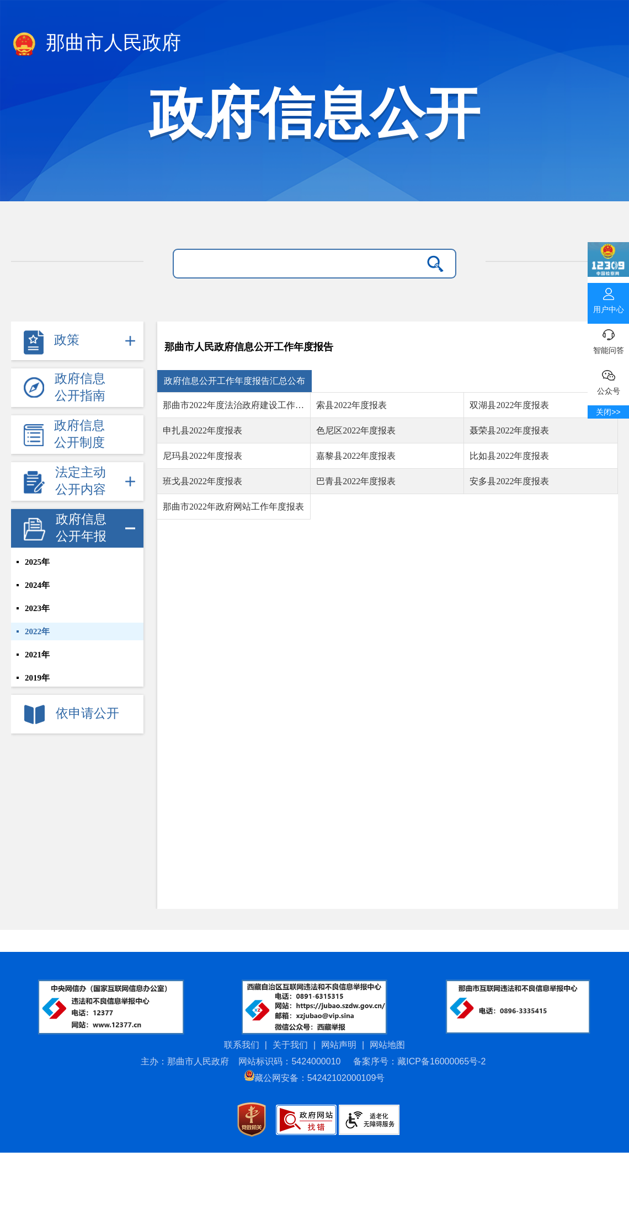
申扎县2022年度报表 (202, 430)
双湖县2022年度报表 (509, 405)
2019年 (37, 677)
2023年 (37, 608)
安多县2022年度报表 (509, 481)
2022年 (37, 631)
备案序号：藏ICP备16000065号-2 (419, 1061)
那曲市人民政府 (96, 44)
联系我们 (241, 1045)
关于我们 (290, 1045)
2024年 (37, 585)
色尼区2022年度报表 (356, 430)
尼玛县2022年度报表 (202, 456)
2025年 (37, 562)
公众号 (608, 380)
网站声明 (338, 1045)
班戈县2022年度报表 (202, 481)
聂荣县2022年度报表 (509, 430)
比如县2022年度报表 (509, 456)
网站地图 (387, 1045)
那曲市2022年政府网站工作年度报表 (233, 506)
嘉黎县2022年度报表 (356, 456)
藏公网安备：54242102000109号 (314, 1078)
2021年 (37, 654)
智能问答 (608, 339)
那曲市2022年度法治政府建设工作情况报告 (236, 405)
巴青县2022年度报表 (356, 481)
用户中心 (608, 298)
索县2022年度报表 (351, 405)
